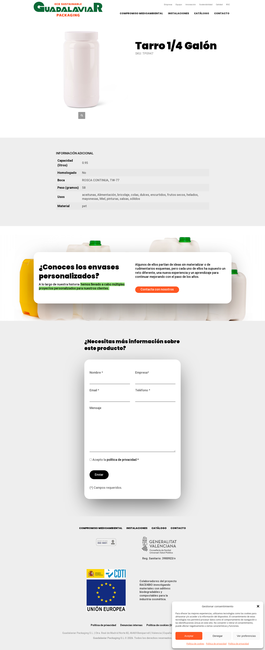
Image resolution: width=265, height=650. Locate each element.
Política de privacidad (216, 643)
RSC (228, 4)
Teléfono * (155, 393)
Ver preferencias (246, 635)
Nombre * (110, 376)
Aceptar (189, 635)
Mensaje (132, 429)
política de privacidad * (122, 459)
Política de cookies (195, 643)
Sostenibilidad (205, 4)
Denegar (218, 635)
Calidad (219, 4)
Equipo (179, 4)
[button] (258, 606)
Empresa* (155, 376)
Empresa (168, 4)
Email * (110, 393)
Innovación (191, 4)
